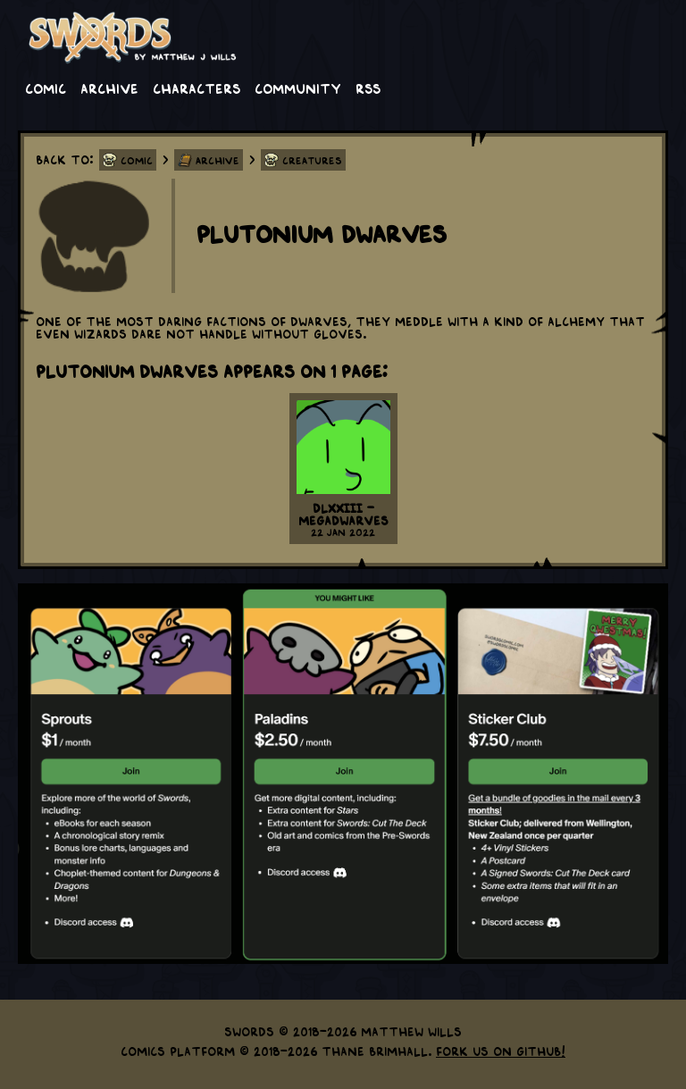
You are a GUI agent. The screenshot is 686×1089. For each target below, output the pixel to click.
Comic (45, 87)
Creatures (312, 160)
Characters (196, 87)
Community (298, 87)
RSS (368, 87)
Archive (109, 87)
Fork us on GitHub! (500, 1050)
